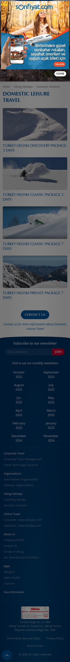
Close (60, 73)
